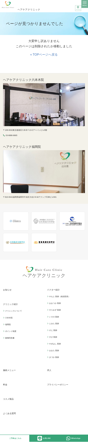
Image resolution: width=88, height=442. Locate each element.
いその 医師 (53, 317)
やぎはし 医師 (54, 344)
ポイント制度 (10, 331)
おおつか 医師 (54, 303)
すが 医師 (52, 337)
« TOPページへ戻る (44, 54)
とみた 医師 (53, 323)
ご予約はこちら (15, 438)
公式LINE (44, 438)
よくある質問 (9, 413)
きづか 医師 (53, 357)
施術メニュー (9, 370)
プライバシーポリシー (57, 384)
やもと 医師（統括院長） (59, 296)
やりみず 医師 (54, 310)
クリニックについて (13, 311)
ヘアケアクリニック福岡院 (22, 146)
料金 (5, 384)
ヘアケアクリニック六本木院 (23, 79)
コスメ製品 (8, 399)
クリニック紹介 (10, 304)
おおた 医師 (53, 350)
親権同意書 (9, 338)
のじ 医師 (52, 330)
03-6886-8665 (11, 135)
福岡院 (7, 324)
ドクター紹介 (53, 290)
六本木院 (8, 318)
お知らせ (7, 290)
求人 (49, 370)
